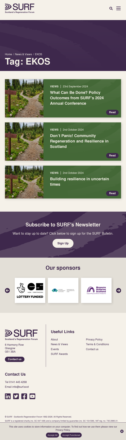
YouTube (32, 396)
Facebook (24, 396)
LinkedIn (8, 396)
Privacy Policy (94, 339)
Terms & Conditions (97, 344)
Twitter (16, 396)
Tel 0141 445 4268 (16, 382)
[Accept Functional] (122, 431)
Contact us (14, 359)
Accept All (52, 435)
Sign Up (63, 243)
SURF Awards (59, 354)
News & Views (59, 344)
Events (55, 349)
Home (19, 8)
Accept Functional (71, 435)
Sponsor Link (30, 290)
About (54, 339)
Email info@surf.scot (17, 386)
